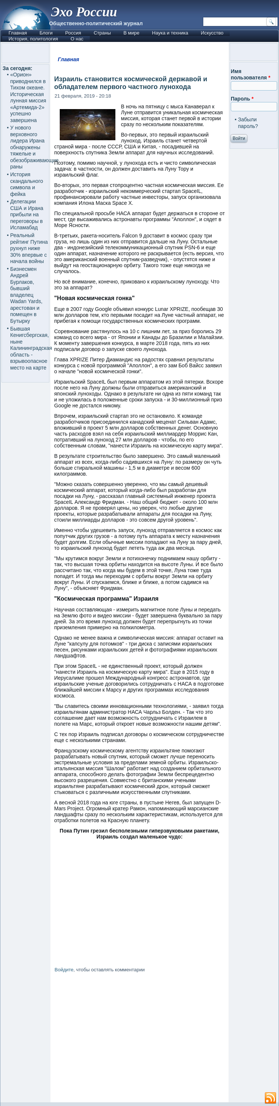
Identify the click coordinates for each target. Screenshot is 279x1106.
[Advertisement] (139, 1039)
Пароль (242, 99)
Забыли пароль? (248, 122)
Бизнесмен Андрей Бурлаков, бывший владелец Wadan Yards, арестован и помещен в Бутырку (26, 295)
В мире (132, 33)
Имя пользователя (250, 74)
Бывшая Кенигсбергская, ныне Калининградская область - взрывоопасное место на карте (31, 348)
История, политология (33, 39)
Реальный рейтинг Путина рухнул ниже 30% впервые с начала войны (29, 248)
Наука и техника (170, 33)
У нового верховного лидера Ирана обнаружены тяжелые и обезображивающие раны (34, 147)
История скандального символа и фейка (26, 184)
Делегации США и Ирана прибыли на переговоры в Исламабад (26, 214)
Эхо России (84, 11)
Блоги (45, 33)
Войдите (64, 969)
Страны (102, 33)
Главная (18, 33)
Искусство (212, 33)
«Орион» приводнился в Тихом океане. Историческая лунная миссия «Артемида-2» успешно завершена (28, 97)
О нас (76, 39)
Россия (73, 33)
